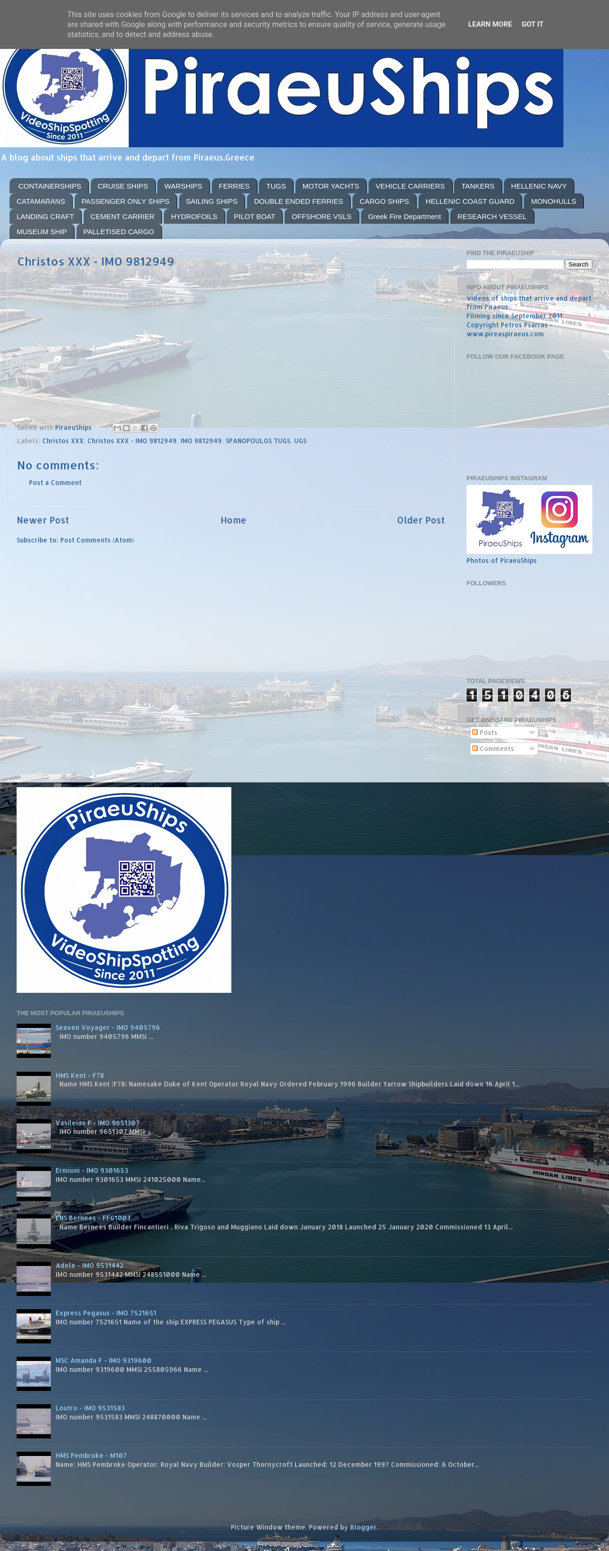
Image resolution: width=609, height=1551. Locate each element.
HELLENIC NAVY (539, 186)
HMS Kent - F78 (80, 1075)
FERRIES (234, 186)
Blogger (363, 1527)
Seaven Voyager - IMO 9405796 (108, 1027)
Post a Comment (55, 482)
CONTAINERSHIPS (50, 186)
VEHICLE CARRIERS (410, 186)
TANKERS (478, 186)
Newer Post (43, 520)
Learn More (490, 24)
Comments (493, 748)
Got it (532, 24)
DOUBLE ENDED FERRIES (298, 201)
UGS (300, 441)
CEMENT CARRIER (123, 216)
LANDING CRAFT (45, 216)
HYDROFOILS (194, 216)
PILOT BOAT (254, 216)
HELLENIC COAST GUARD (470, 201)
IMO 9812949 (201, 441)
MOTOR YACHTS (331, 186)
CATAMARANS (41, 201)
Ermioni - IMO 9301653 (92, 1170)
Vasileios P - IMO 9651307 (98, 1123)
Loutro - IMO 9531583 (90, 1408)
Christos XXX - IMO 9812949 (132, 441)
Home (233, 520)
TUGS (276, 186)
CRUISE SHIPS (123, 186)
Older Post (421, 520)
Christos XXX (63, 441)
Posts (484, 732)
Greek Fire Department (404, 216)
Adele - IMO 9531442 (90, 1265)
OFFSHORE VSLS (322, 216)
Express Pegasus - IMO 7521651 (106, 1313)
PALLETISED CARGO (119, 232)
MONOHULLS (553, 201)
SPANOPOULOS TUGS (258, 441)
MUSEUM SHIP (42, 232)
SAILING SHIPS (212, 201)
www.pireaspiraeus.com (505, 334)
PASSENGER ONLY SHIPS (126, 201)
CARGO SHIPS (384, 201)
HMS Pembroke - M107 (91, 1455)
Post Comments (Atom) (97, 540)
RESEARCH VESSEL (492, 216)
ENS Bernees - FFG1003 (93, 1218)
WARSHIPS (183, 186)
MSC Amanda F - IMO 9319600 (104, 1360)
